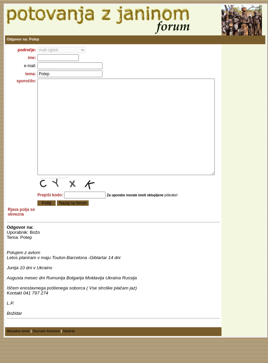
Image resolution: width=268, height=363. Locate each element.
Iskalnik (69, 356)
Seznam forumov (46, 356)
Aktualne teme (18, 356)
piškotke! (162, 215)
